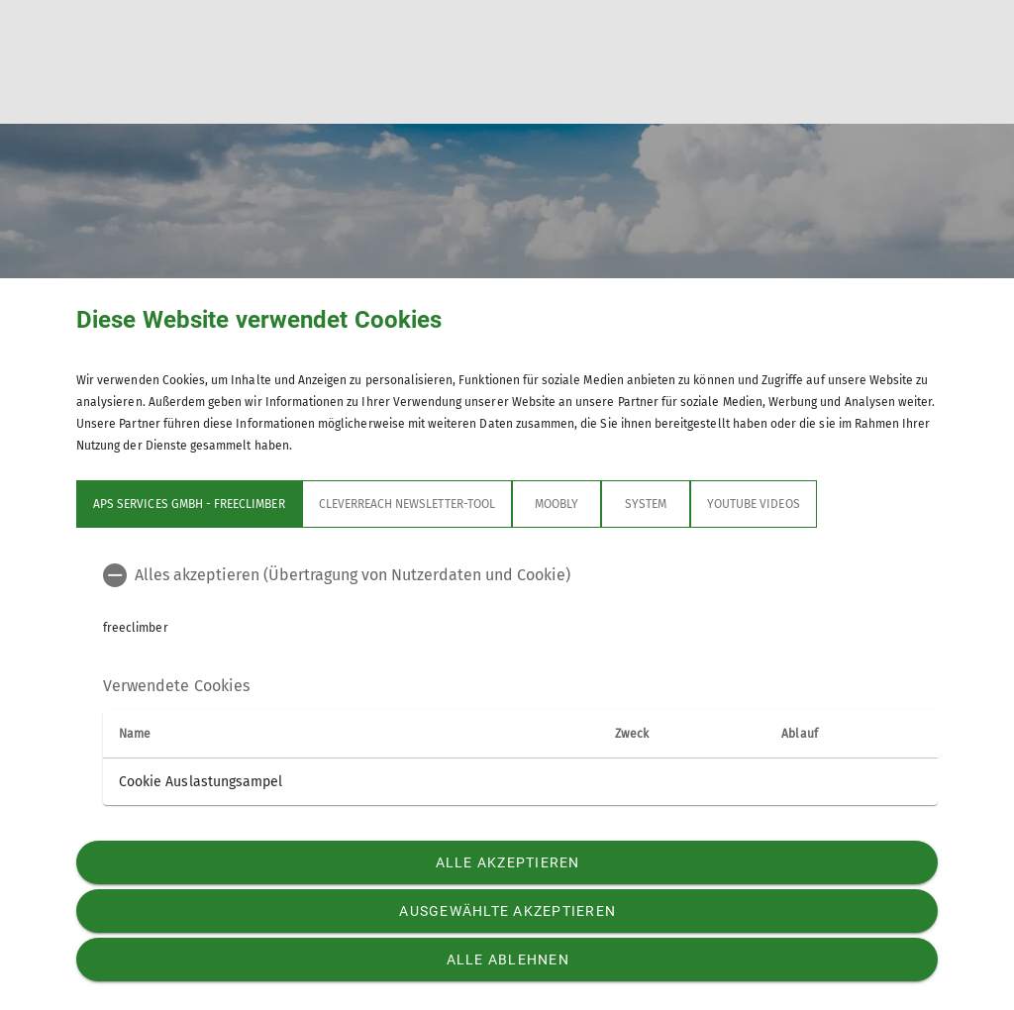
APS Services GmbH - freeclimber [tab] (189, 504)
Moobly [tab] (556, 504)
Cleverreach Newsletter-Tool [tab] (407, 504)
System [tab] (645, 504)
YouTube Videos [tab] (753, 504)
